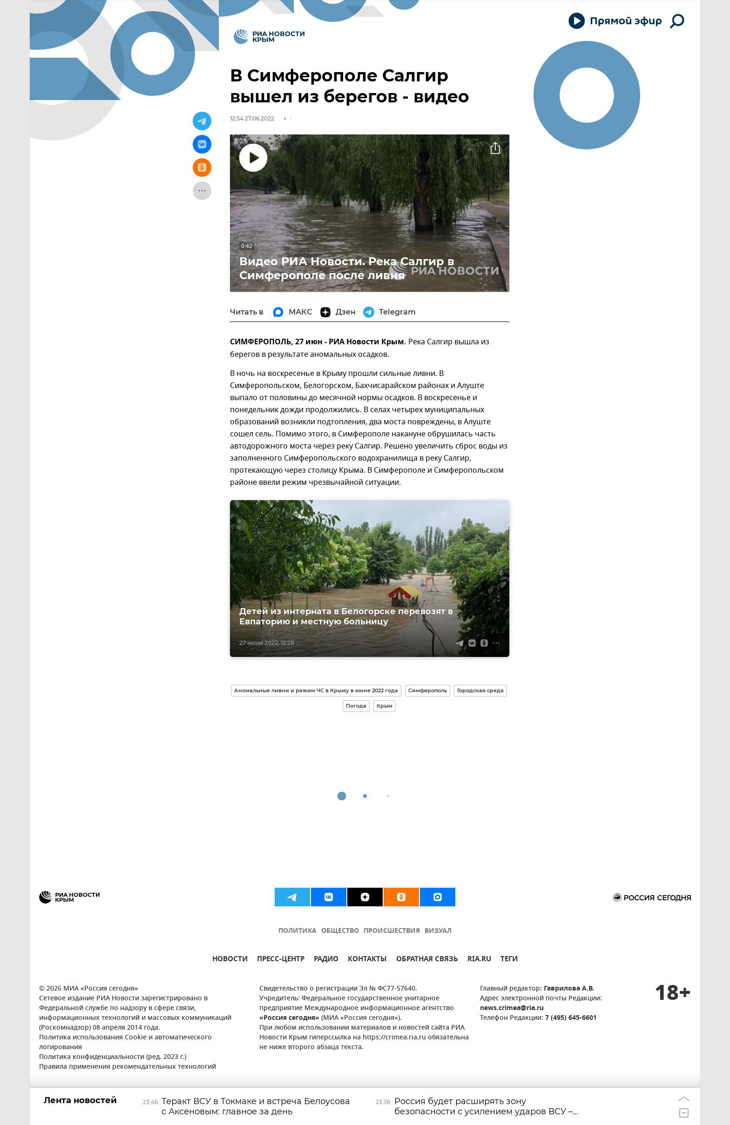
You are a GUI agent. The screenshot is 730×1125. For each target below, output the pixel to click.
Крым (384, 706)
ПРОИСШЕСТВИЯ (392, 931)
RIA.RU (479, 960)
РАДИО (326, 960)
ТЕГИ (509, 960)
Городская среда (480, 690)
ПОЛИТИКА (297, 931)
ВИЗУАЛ (438, 931)
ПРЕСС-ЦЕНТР (280, 960)
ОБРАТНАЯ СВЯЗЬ (427, 960)
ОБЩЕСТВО (340, 931)
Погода (356, 706)
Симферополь (427, 690)
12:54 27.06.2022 (252, 118)
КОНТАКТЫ (367, 960)
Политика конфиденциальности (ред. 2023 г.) (112, 1057)
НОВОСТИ (230, 960)
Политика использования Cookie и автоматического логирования (125, 1042)
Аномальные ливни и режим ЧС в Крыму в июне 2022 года (316, 690)
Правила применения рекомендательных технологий (127, 1067)
